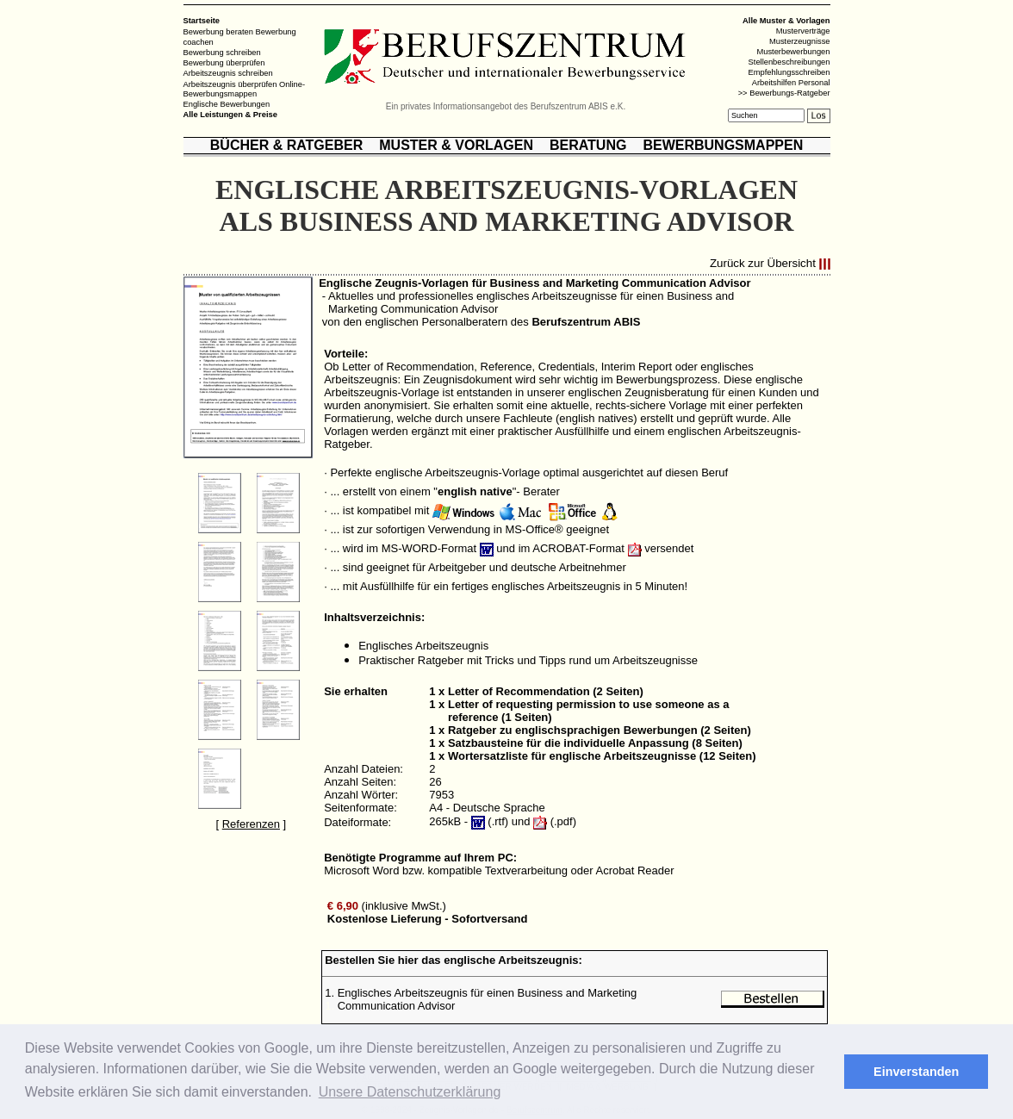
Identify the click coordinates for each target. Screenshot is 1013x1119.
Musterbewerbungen (793, 51)
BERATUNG (588, 145)
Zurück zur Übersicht (763, 264)
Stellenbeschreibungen (789, 62)
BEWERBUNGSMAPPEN (723, 145)
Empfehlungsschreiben (789, 72)
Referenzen (251, 823)
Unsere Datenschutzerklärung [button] (410, 1092)
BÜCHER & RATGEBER (286, 145)
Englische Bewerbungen (226, 104)
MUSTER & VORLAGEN (456, 145)
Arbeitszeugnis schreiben (228, 73)
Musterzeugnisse (799, 41)
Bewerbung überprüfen (224, 63)
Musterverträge (803, 31)
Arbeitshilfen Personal (791, 82)
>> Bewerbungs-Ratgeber (784, 93)
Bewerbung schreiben (222, 52)
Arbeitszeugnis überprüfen (230, 83)
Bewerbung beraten (218, 32)
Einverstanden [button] (916, 1072)
